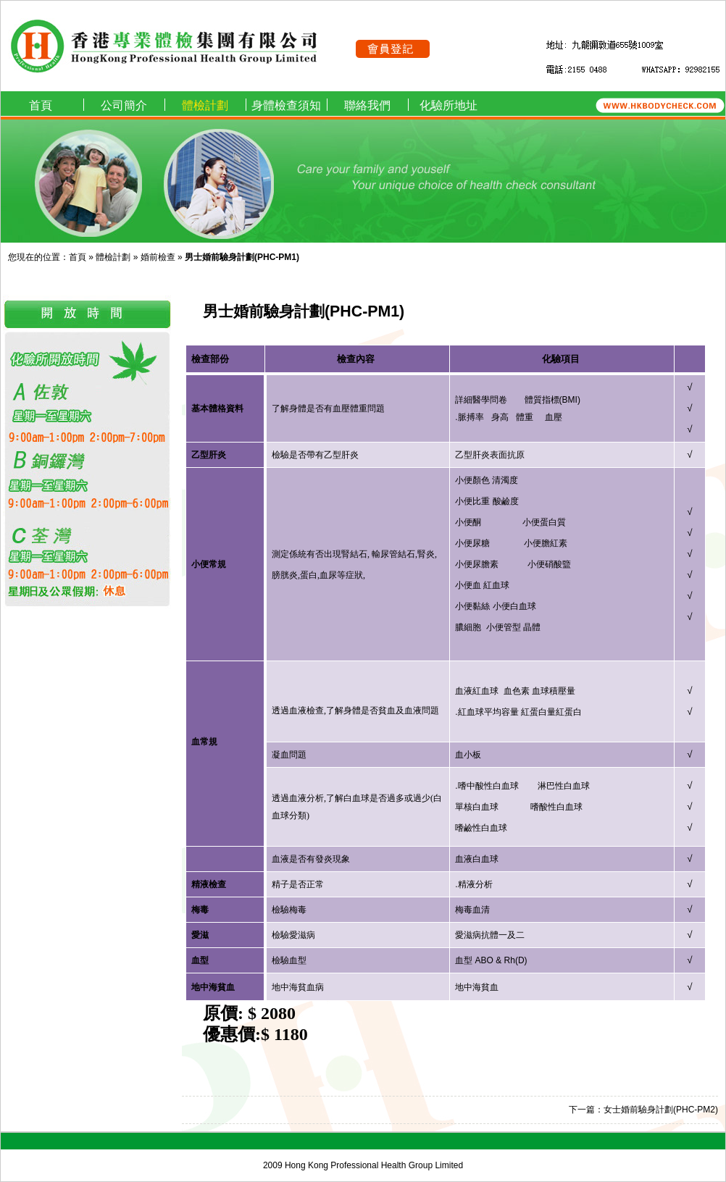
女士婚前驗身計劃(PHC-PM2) (661, 1110)
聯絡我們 (367, 105)
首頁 (40, 105)
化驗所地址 (448, 105)
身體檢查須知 (286, 105)
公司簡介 (124, 105)
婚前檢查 (158, 257)
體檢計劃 (205, 105)
